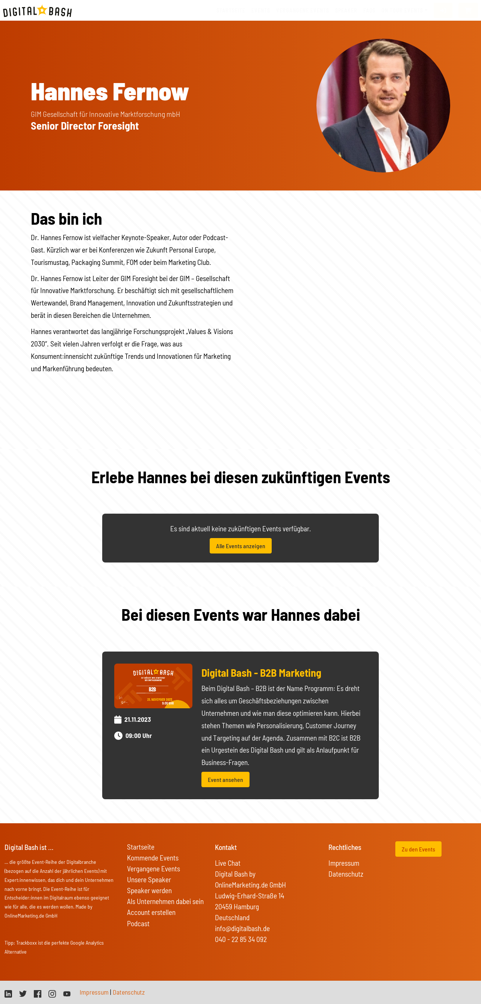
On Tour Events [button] (402, 10)
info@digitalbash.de (242, 928)
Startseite (230, 10)
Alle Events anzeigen (240, 545)
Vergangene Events (153, 868)
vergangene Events (302, 10)
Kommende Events (152, 857)
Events (260, 10)
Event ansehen (225, 779)
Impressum (343, 863)
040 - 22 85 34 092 (241, 939)
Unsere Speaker (149, 879)
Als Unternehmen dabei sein (165, 901)
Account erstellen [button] (151, 912)
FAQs (369, 10)
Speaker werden (149, 890)
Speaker (346, 10)
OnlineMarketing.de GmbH (31, 915)
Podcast (138, 923)
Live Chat (227, 863)
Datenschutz (345, 873)
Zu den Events (418, 849)
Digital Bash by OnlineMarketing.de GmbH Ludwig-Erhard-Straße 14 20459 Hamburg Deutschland (250, 895)
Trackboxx (26, 942)
